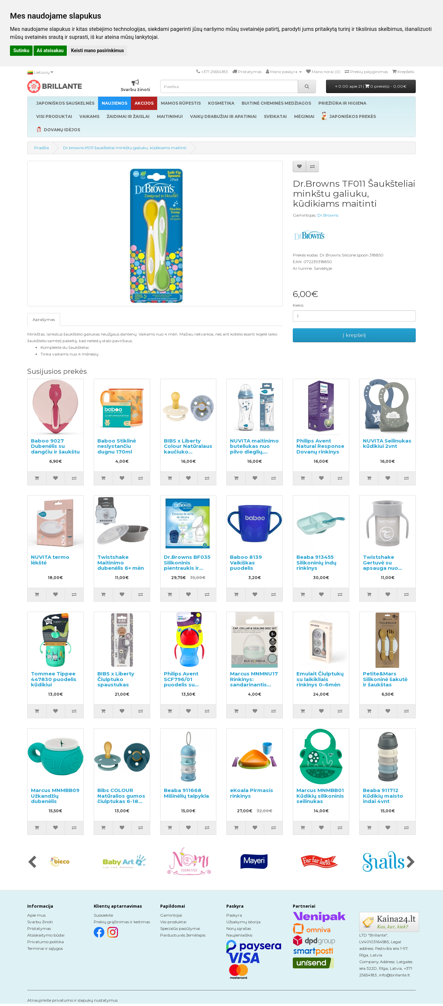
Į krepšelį (354, 335)
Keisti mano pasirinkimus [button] (97, 50)
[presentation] (32, 862)
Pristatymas (39, 928)
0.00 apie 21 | (370, 86)
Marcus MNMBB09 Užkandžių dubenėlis (55, 795)
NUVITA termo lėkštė (50, 560)
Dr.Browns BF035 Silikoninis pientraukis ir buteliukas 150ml (187, 565)
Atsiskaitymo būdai (45, 935)
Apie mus (36, 915)
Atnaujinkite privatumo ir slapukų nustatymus (72, 1000)
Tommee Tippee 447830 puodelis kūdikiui (53, 679)
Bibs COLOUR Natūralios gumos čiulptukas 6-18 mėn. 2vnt (121, 798)
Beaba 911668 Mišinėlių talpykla (186, 793)
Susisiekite (103, 915)
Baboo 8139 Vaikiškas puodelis (246, 562)
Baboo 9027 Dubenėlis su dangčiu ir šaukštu (55, 446)
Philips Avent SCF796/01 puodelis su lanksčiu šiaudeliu (187, 681)
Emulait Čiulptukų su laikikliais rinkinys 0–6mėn (320, 679)
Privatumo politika (45, 941)
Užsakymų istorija (243, 921)
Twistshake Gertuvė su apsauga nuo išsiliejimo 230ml (385, 565)
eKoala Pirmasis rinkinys (251, 793)
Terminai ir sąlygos (45, 948)
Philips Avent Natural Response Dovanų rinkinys (320, 446)
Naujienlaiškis (239, 935)
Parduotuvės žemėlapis (182, 935)
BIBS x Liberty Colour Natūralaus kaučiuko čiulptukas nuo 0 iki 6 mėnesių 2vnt (188, 452)
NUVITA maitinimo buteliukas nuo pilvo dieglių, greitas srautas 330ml (254, 452)
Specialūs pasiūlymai (180, 928)
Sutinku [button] (21, 50)
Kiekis (298, 305)
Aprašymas (44, 319)
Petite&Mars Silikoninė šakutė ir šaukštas (385, 679)
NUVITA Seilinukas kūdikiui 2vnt (387, 444)
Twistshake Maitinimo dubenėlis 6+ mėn (120, 562)
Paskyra (234, 915)
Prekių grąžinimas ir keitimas (122, 921)
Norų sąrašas (238, 928)
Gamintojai (171, 915)
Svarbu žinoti (40, 921)
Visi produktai (173, 921)
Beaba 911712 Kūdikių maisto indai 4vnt (383, 795)
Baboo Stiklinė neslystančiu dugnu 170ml (116, 446)
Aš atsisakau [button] (50, 50)
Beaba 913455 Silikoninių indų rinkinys (316, 562)
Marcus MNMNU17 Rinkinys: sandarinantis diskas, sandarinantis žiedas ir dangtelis (254, 687)
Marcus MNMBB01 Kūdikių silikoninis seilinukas (320, 795)
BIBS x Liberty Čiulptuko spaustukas (115, 679)
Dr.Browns (327, 215)
